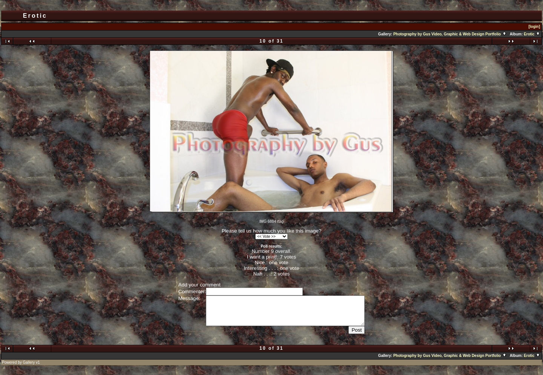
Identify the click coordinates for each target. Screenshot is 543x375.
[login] (534, 26)
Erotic (532, 34)
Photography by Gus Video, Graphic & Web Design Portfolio (450, 34)
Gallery (29, 368)
